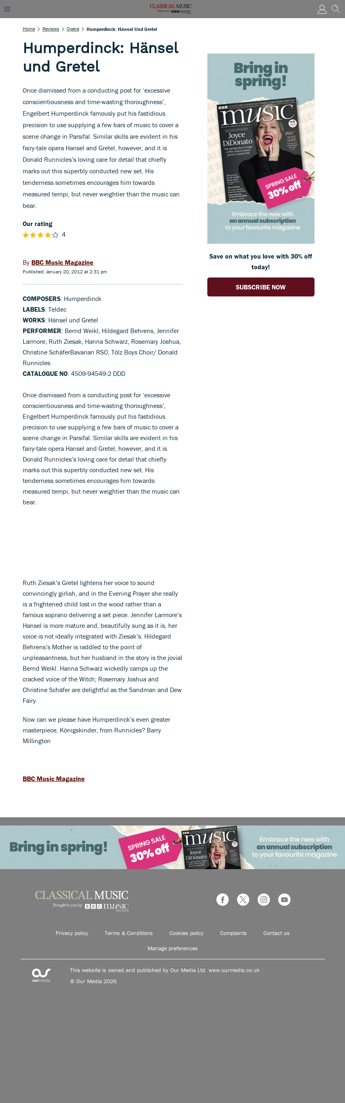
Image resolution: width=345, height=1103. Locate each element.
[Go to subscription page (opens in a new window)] (260, 241)
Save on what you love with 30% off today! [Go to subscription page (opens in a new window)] (260, 261)
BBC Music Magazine (54, 778)
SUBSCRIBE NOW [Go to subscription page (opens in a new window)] (261, 287)
